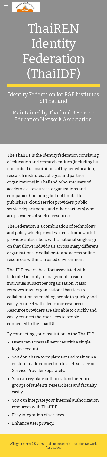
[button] (6, 6)
